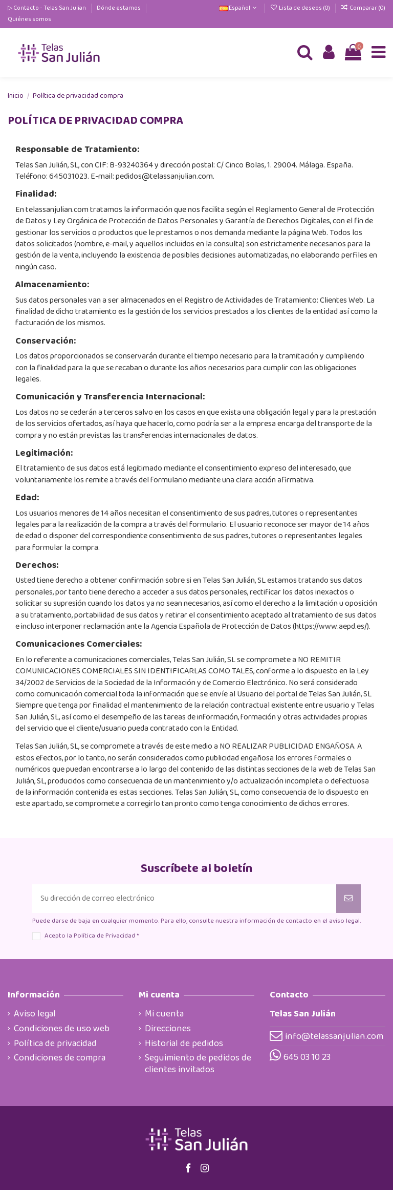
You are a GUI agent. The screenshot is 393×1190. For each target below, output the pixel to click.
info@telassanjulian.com (334, 1036)
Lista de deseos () (300, 8)
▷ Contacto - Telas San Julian (47, 8)
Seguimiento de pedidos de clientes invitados (198, 1063)
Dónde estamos (119, 8)
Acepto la (92, 936)
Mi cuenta (164, 1013)
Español (239, 8)
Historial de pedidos (184, 1043)
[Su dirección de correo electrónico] (184, 898)
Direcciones (168, 1028)
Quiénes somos (29, 19)
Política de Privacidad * (106, 935)
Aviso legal (35, 1013)
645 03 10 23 (307, 1057)
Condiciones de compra (59, 1058)
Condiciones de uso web (62, 1028)
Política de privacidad (55, 1043)
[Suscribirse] (348, 898)
